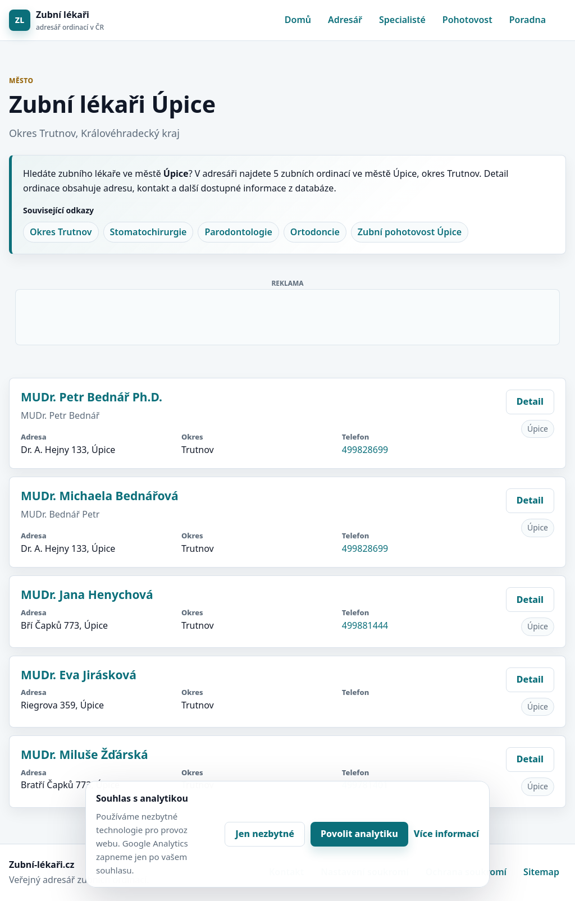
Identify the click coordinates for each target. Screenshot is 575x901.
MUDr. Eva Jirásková (78, 675)
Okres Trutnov (61, 232)
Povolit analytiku (359, 833)
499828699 (365, 449)
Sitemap (541, 872)
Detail (530, 401)
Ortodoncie (315, 232)
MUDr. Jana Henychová (87, 594)
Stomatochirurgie (148, 232)
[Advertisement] (288, 315)
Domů (298, 19)
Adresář (345, 19)
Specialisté (402, 19)
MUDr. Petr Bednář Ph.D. (91, 397)
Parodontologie (238, 232)
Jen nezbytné (264, 833)
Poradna (527, 19)
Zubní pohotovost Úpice (410, 232)
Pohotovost (467, 19)
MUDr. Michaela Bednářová (100, 496)
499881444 (365, 625)
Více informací (446, 833)
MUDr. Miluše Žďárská (84, 754)
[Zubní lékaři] (56, 20)
